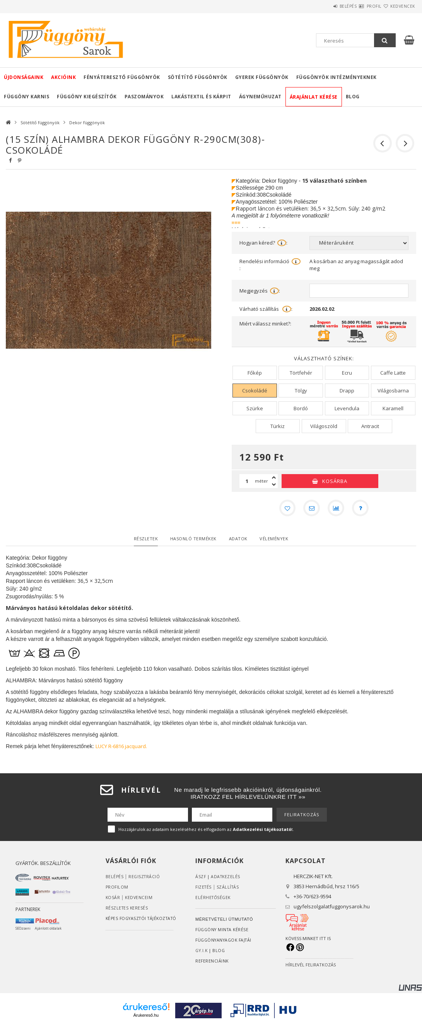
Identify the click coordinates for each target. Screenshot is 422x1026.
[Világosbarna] (393, 390)
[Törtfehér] (300, 373)
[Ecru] (347, 373)
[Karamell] (393, 408)
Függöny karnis (26, 96)
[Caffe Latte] (393, 373)
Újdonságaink (23, 77)
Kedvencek (398, 6)
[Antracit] (370, 426)
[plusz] (274, 477)
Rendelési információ (270, 265)
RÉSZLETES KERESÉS (127, 910)
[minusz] (274, 484)
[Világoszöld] (324, 426)
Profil (360, 6)
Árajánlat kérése (314, 97)
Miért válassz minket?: (265, 323)
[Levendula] (347, 408)
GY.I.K (202, 952)
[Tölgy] (300, 390)
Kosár (113, 899)
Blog (353, 96)
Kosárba (334, 481)
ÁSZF (200, 878)
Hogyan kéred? (263, 243)
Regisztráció (145, 878)
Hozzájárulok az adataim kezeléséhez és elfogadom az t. (206, 831)
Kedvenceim (139, 899)
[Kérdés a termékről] (363, 509)
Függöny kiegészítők (87, 96)
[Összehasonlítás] (337, 509)
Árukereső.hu (146, 1017)
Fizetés (204, 889)
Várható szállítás (265, 309)
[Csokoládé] (254, 390)
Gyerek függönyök (262, 77)
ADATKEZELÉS (226, 878)
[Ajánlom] (310, 509)
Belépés (325, 6)
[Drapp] (347, 390)
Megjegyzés (259, 291)
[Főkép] (254, 373)
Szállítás (229, 889)
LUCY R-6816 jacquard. (121, 748)
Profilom (117, 889)
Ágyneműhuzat (260, 96)
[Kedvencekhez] (284, 509)
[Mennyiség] (247, 481)
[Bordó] (300, 408)
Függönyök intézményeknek (336, 77)
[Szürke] (254, 408)
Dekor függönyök (87, 122)
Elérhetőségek (213, 899)
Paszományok (144, 96)
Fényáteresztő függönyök (122, 77)
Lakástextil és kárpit (201, 96)
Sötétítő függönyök (197, 77)
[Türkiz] (278, 426)
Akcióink (63, 77)
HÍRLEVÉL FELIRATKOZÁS (310, 966)
